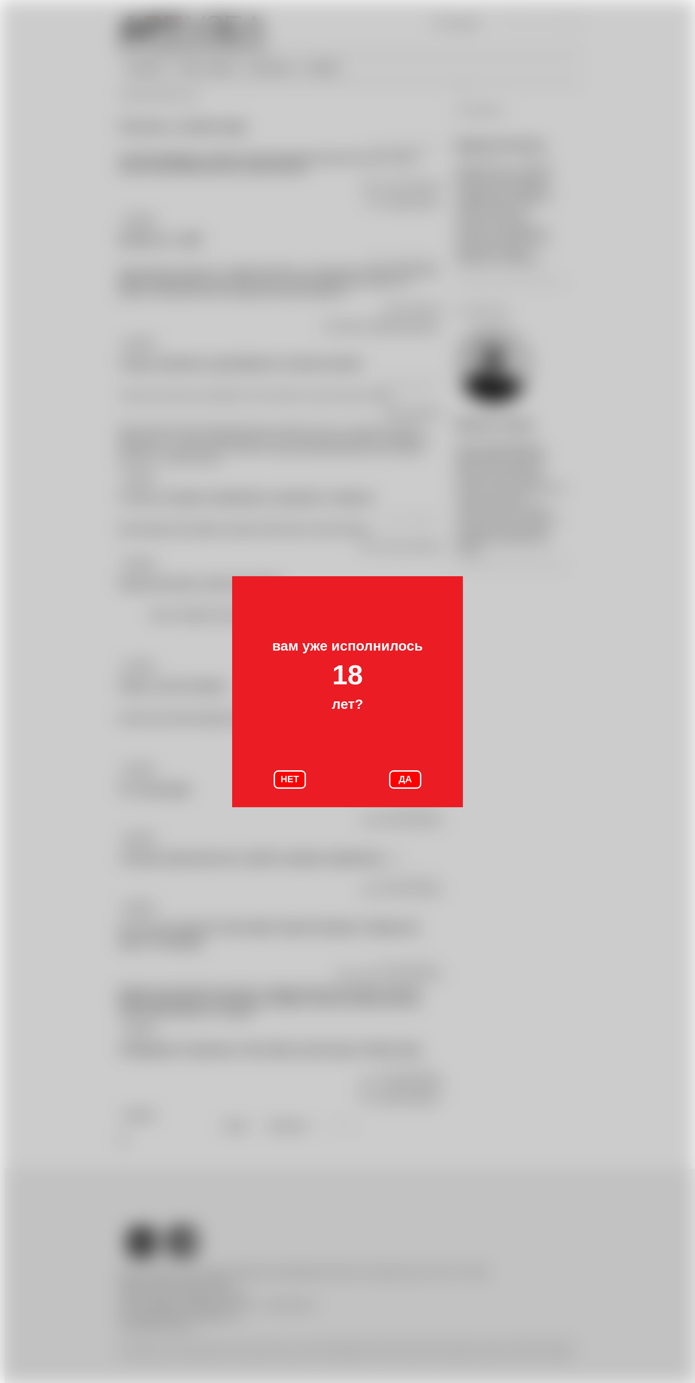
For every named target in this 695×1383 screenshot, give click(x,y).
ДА (405, 779)
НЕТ (290, 779)
